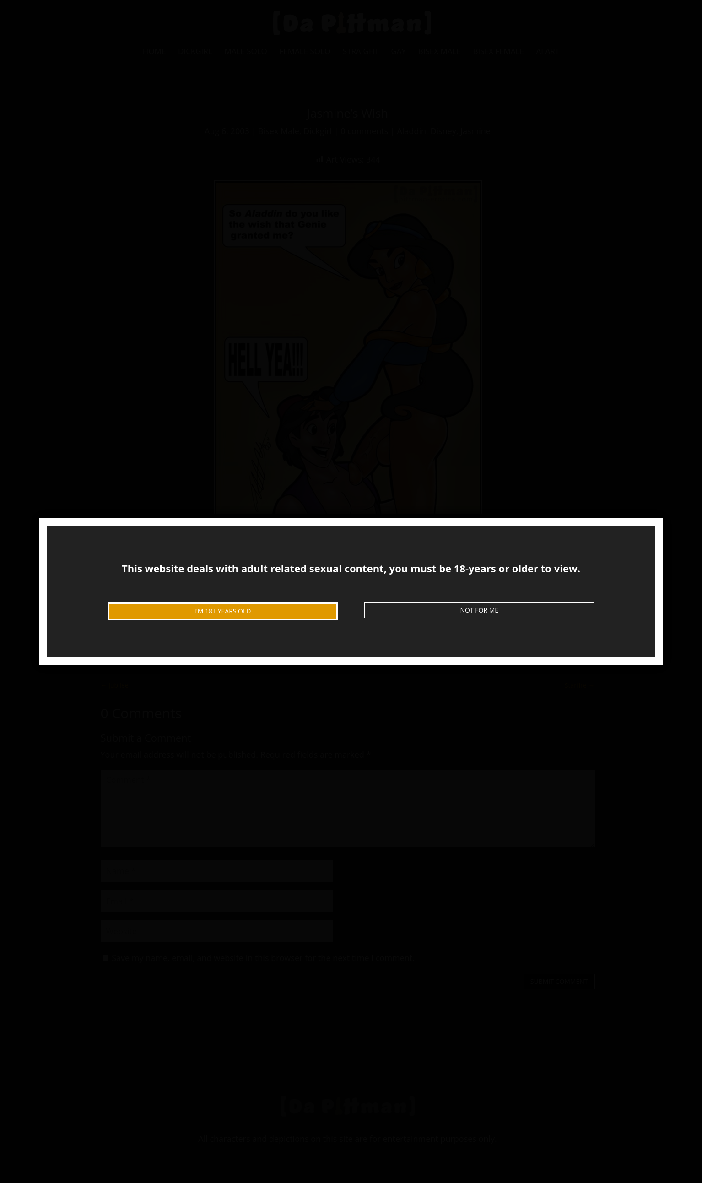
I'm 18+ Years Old (222, 611)
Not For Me (479, 610)
